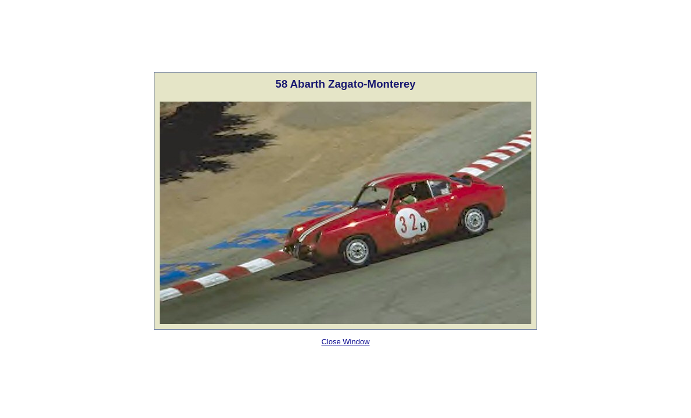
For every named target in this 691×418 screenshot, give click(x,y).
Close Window (345, 341)
